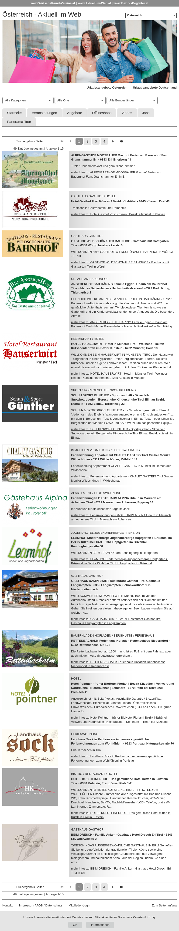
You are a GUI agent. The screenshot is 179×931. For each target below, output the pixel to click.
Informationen (100, 925)
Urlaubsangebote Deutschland (155, 87)
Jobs (146, 113)
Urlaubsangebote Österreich (107, 87)
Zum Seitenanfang (164, 905)
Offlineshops (101, 113)
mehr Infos (118, 214)
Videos (126, 113)
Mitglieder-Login (79, 905)
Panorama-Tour (19, 122)
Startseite (14, 113)
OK (75, 925)
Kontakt (7, 905)
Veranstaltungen (44, 113)
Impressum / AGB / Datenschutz (40, 905)
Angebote (74, 113)
